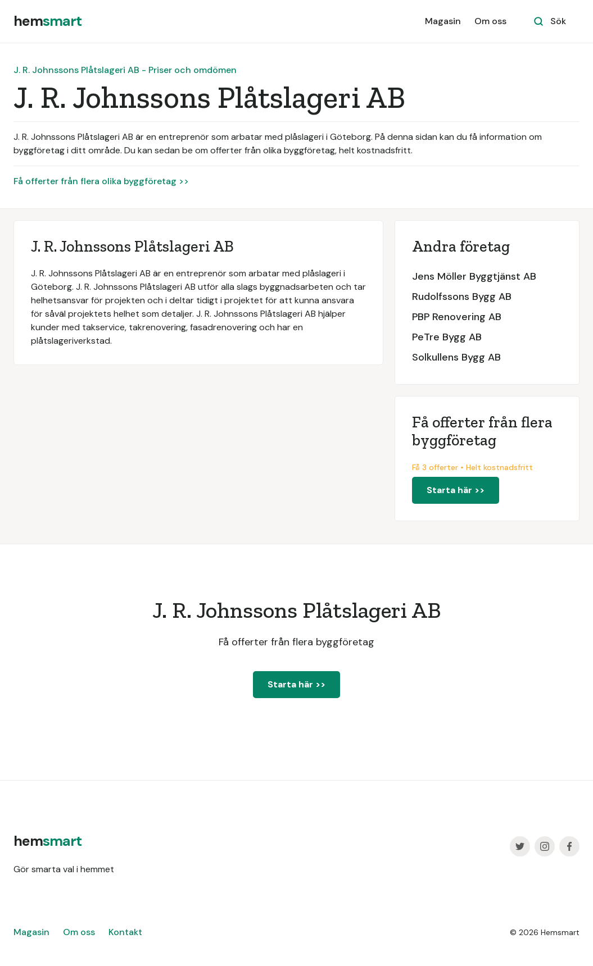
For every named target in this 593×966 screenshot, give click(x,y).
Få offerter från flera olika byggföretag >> (101, 181)
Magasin (443, 21)
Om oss (490, 21)
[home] (47, 21)
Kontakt (125, 932)
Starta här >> (456, 490)
